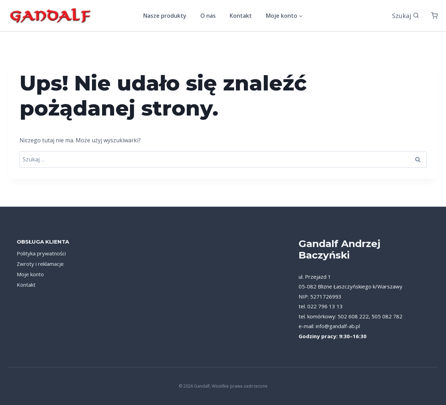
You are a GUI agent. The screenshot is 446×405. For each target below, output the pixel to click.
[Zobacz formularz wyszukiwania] (406, 16)
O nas (208, 15)
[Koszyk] (434, 15)
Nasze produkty (164, 15)
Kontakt (241, 15)
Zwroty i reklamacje (40, 263)
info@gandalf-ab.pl (338, 326)
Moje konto (30, 274)
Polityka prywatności (41, 253)
